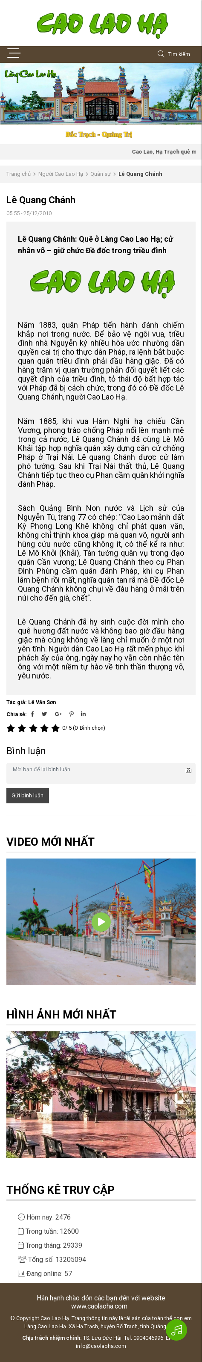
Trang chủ (18, 174)
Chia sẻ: (16, 714)
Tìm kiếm (174, 54)
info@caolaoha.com (101, 1346)
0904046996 (148, 1338)
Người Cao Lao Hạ (60, 174)
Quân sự (100, 174)
